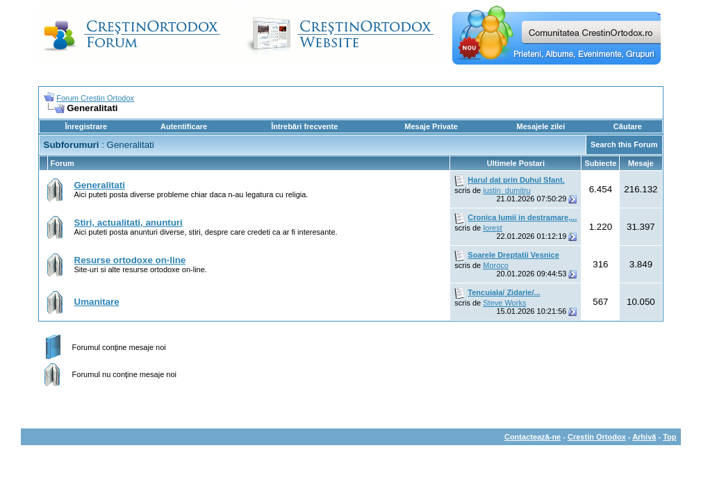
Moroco (496, 265)
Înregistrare (86, 126)
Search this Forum (624, 144)
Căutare (627, 126)
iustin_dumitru (506, 190)
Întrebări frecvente (304, 126)
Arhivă (644, 437)
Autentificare (183, 126)
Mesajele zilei (541, 126)
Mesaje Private (430, 126)
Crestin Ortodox (597, 437)
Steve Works (504, 303)
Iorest (492, 228)
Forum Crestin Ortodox (95, 98)
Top (669, 437)
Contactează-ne (532, 437)
